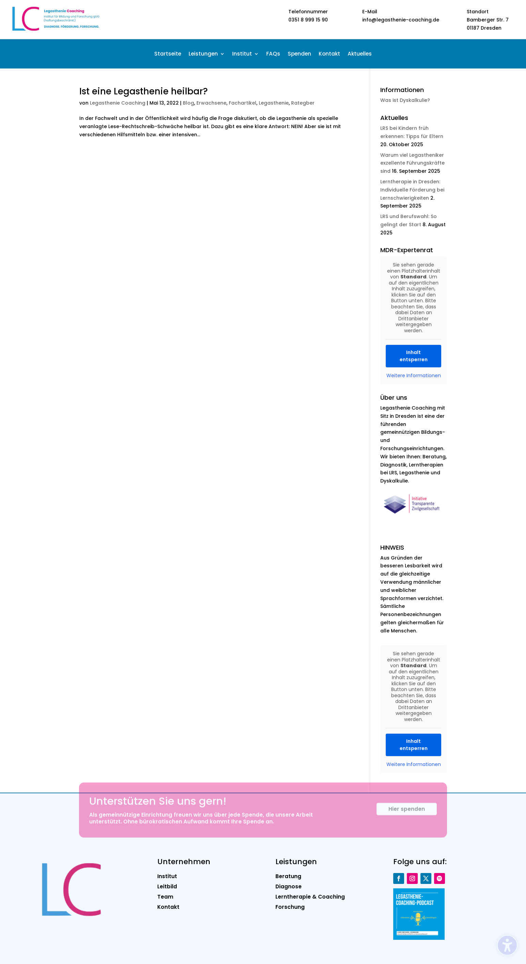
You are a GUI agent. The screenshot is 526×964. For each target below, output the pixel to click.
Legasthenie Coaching (117, 103)
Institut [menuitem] (242, 54)
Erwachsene (211, 103)
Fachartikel (242, 103)
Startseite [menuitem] (167, 54)
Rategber (303, 103)
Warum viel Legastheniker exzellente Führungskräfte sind (412, 163)
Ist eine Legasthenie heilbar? (143, 91)
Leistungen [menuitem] (203, 54)
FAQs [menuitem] (273, 54)
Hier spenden (406, 813)
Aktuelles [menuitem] (360, 54)
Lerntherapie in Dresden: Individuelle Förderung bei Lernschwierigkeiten (412, 189)
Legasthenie (274, 103)
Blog (188, 103)
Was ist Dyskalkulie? (405, 100)
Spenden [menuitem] (299, 54)
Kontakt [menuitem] (329, 54)
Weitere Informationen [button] (413, 376)
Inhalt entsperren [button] (414, 356)
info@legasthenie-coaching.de (400, 19)
